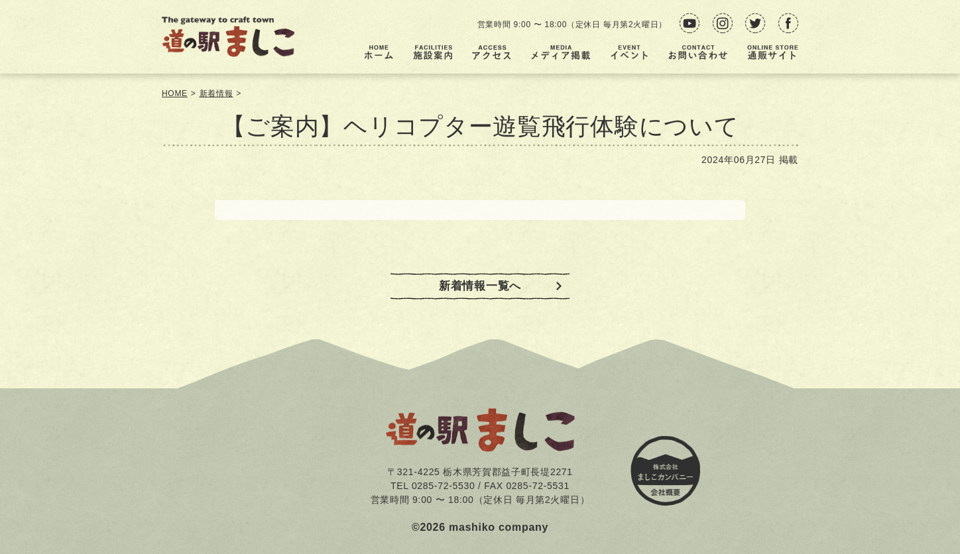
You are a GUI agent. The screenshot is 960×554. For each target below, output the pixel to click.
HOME (175, 93)
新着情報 (216, 93)
